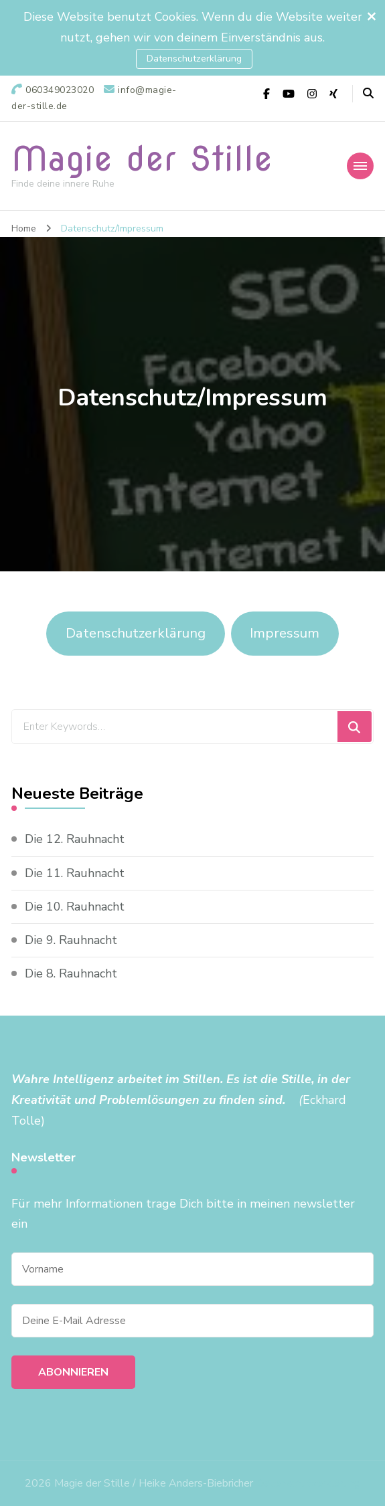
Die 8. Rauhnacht (71, 973)
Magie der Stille (142, 158)
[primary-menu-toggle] (360, 166)
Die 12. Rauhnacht (75, 839)
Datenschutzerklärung (194, 58)
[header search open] (368, 93)
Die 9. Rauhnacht (71, 940)
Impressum (284, 633)
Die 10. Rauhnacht (75, 907)
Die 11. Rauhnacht (75, 873)
